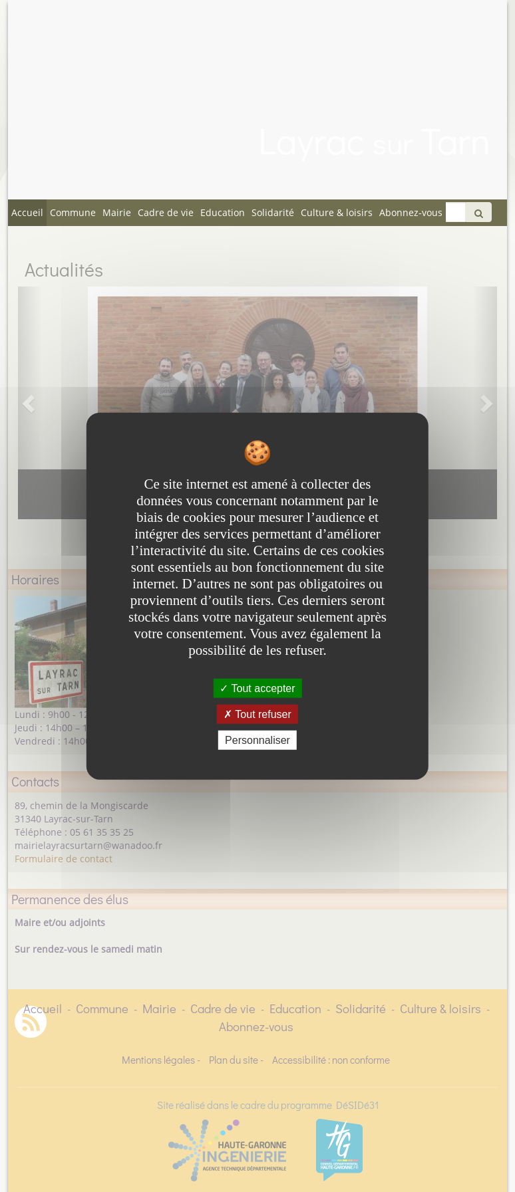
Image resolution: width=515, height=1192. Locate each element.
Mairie (116, 212)
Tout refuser (257, 713)
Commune (73, 212)
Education (222, 212)
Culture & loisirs (337, 212)
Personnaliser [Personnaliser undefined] (257, 740)
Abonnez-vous (410, 212)
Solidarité (273, 212)
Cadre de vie (166, 212)
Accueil (27, 212)
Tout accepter (257, 687)
